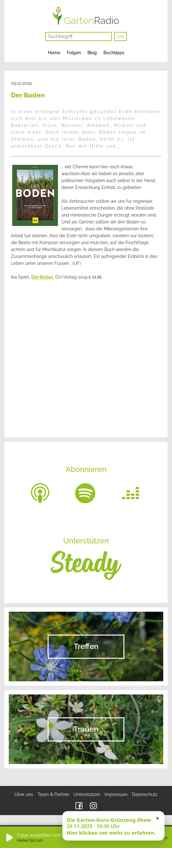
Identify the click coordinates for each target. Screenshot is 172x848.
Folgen (74, 52)
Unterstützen (87, 794)
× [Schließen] (157, 818)
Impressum (116, 794)
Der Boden (42, 277)
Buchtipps (113, 52)
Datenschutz (145, 794)
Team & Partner (53, 794)
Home (54, 52)
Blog (92, 52)
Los (120, 36)
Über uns (23, 794)
